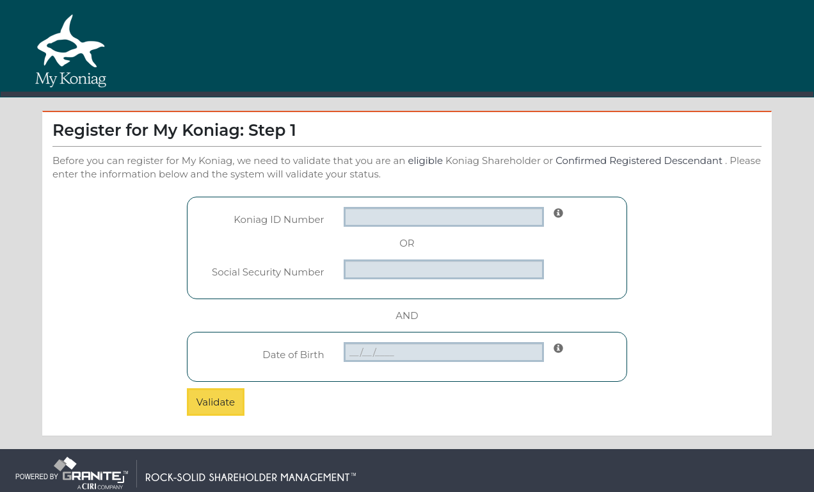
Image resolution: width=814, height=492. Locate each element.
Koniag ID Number (279, 219)
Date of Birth (293, 354)
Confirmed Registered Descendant (638, 160)
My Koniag (71, 50)
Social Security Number (268, 272)
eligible (425, 160)
